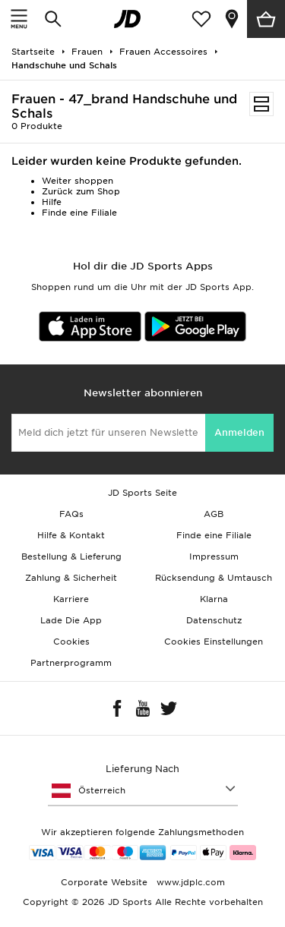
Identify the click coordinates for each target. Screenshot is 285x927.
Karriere (71, 599)
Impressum (214, 556)
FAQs (71, 514)
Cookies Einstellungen (213, 641)
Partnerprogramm (71, 662)
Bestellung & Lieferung (71, 556)
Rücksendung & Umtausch (213, 577)
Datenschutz (214, 620)
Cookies (71, 641)
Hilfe (52, 202)
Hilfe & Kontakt (71, 535)
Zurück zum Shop (81, 191)
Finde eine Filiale (79, 212)
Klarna (214, 599)
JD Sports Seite (142, 492)
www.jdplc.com (189, 882)
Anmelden (239, 432)
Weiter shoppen (77, 180)
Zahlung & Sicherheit (71, 577)
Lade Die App (71, 620)
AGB (213, 514)
